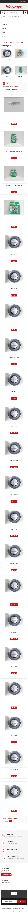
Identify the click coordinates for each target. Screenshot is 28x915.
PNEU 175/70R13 (14, 700)
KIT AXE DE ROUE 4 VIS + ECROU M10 (14, 185)
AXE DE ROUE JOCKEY (14, 117)
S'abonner (21, 901)
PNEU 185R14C (14, 529)
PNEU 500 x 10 (14, 254)
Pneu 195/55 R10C (14, 460)
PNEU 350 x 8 (14, 391)
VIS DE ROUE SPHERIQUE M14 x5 (14, 220)
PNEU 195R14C (14, 426)
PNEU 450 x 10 (14, 288)
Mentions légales (21, 910)
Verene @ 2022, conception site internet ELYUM (13, 908)
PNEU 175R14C (14, 666)
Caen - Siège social (5, 882)
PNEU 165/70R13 (14, 804)
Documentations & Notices (9, 910)
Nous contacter (6, 874)
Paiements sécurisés (13, 856)
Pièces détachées (12, 849)
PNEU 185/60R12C (14, 632)
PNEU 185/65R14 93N (14, 597)
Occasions (10, 841)
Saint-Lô (3, 885)
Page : (6, 821)
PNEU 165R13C (14, 735)
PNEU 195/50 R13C (14, 494)
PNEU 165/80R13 (14, 769)
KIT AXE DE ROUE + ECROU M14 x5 (14, 151)
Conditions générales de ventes (18, 911)
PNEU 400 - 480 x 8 (14, 357)
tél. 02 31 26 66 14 (8, 870)
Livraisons (10, 834)
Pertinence (15, 89)
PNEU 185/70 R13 (14, 563)
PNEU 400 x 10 (14, 323)
